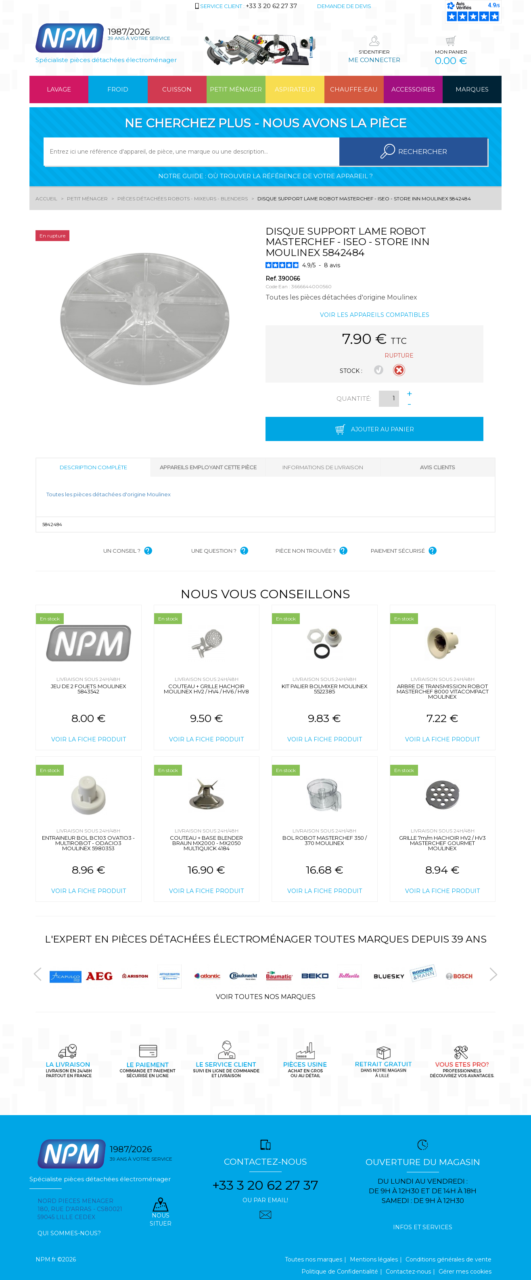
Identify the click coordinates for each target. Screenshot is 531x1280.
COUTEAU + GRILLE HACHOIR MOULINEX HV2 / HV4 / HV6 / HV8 (206, 689)
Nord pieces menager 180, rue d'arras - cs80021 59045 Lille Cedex (80, 1209)
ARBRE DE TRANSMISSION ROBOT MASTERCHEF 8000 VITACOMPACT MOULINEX (443, 691)
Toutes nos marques (313, 1259)
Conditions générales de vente (448, 1259)
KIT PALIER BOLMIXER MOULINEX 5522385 (325, 689)
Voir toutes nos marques (266, 997)
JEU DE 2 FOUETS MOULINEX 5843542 (88, 689)
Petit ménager (236, 89)
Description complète (93, 467)
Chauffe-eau (354, 89)
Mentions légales (374, 1259)
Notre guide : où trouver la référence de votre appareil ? (265, 176)
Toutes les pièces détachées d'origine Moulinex (108, 494)
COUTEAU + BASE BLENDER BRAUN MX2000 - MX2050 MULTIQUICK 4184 (206, 843)
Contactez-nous (408, 1271)
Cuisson (177, 89)
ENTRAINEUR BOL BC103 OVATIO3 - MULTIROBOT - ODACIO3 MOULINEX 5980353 (88, 843)
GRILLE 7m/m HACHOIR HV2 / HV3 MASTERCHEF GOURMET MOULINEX (442, 843)
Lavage (59, 89)
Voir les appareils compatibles (374, 314)
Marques (472, 89)
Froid (117, 89)
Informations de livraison (322, 467)
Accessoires (413, 89)
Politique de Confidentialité (339, 1271)
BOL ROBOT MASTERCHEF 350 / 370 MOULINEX (324, 840)
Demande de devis (344, 6)
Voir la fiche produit (88, 739)
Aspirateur (295, 89)
